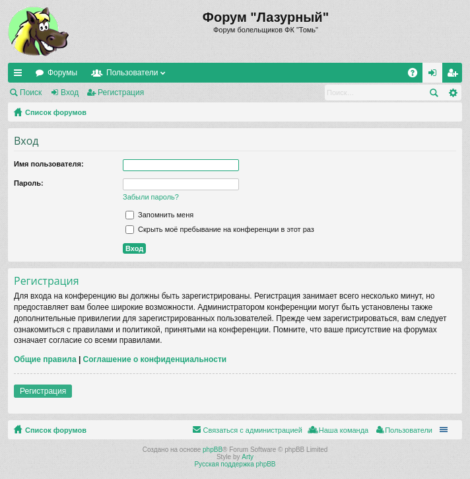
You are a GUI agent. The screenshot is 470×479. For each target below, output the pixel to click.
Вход (70, 92)
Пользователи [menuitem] (408, 430)
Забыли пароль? (151, 197)
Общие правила (45, 359)
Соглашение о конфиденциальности (155, 359)
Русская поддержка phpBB (234, 464)
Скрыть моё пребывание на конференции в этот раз (219, 229)
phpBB (212, 449)
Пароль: (29, 183)
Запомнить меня (159, 215)
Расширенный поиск (452, 92)
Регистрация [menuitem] (455, 75)
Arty (247, 457)
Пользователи (132, 72)
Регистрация (121, 92)
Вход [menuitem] (435, 75)
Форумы (62, 72)
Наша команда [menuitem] (343, 430)
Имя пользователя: (49, 164)
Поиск (31, 92)
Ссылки (20, 75)
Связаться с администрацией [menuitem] (252, 430)
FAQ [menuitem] (416, 75)
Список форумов (55, 112)
